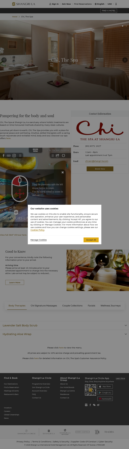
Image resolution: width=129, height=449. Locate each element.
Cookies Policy (37, 230)
